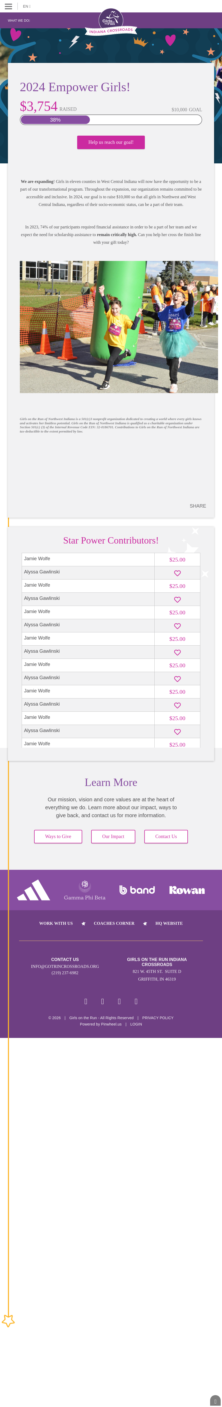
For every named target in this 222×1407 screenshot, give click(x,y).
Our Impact (113, 836)
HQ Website (169, 923)
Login (136, 1024)
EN (27, 6)
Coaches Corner (114, 923)
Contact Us (166, 836)
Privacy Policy (158, 1018)
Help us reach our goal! (110, 142)
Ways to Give (58, 836)
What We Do (19, 20)
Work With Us (56, 923)
